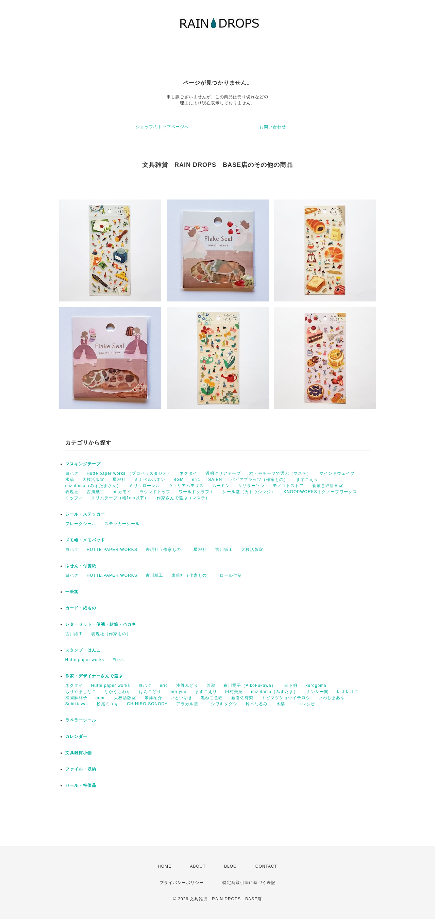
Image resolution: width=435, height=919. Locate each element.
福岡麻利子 (76, 697)
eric (196, 479)
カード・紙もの (80, 608)
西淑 (210, 685)
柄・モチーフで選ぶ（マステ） (280, 473)
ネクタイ (188, 473)
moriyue (178, 691)
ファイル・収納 (80, 769)
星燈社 (119, 479)
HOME (164, 866)
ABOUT (197, 866)
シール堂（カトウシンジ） (248, 491)
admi (101, 697)
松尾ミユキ (108, 703)
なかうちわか (117, 691)
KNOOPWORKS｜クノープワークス (320, 491)
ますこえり (307, 479)
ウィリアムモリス (186, 485)
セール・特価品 (80, 785)
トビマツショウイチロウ (286, 697)
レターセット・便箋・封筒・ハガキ (100, 624)
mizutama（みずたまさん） (93, 485)
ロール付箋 (231, 575)
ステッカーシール (122, 523)
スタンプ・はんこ (83, 650)
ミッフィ (74, 498)
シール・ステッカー (85, 514)
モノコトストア (288, 485)
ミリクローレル (144, 485)
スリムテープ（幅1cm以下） (120, 498)
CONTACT (266, 866)
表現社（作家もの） (165, 549)
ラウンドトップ (154, 491)
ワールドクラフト (196, 491)
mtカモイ (122, 491)
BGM (178, 479)
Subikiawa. (76, 703)
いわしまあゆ (331, 697)
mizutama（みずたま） (274, 691)
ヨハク (72, 473)
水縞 (69, 479)
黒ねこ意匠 (212, 697)
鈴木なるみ (257, 703)
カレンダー (76, 736)
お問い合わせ (273, 126)
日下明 (290, 685)
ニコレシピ (304, 703)
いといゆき (181, 697)
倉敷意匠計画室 (327, 485)
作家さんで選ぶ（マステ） (183, 498)
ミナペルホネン (149, 479)
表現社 (72, 491)
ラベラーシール (80, 720)
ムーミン (221, 485)
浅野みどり (187, 685)
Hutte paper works (84, 659)
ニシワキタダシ (221, 703)
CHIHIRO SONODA (147, 703)
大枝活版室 (93, 479)
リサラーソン (251, 485)
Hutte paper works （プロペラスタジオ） (129, 473)
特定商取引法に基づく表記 (248, 882)
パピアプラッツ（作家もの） (259, 479)
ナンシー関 (317, 691)
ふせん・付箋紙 (80, 565)
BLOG (230, 866)
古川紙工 (95, 491)
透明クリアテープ (223, 473)
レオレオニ (348, 691)
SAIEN (215, 479)
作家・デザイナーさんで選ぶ (94, 676)
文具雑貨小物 (78, 752)
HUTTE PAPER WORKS (112, 549)
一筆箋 (72, 591)
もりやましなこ (80, 691)
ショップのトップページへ (162, 126)
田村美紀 (234, 691)
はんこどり (150, 691)
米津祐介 (153, 697)
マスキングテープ (83, 464)
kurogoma (315, 685)
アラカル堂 (187, 703)
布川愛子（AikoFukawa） (249, 685)
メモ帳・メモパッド (85, 540)
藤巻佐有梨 (242, 697)
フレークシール (80, 523)
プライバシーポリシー (182, 882)
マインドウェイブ (337, 473)
